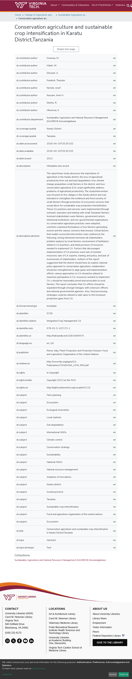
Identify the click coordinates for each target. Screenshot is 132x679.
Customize (7, 674)
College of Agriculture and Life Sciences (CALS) (40, 15)
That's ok (123, 674)
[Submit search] (128, 5)
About (54, 5)
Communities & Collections (75, 5)
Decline (112, 674)
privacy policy (38, 668)
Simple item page (66, 49)
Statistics (120, 5)
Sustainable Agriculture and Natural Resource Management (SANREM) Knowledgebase (73, 15)
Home (18, 15)
